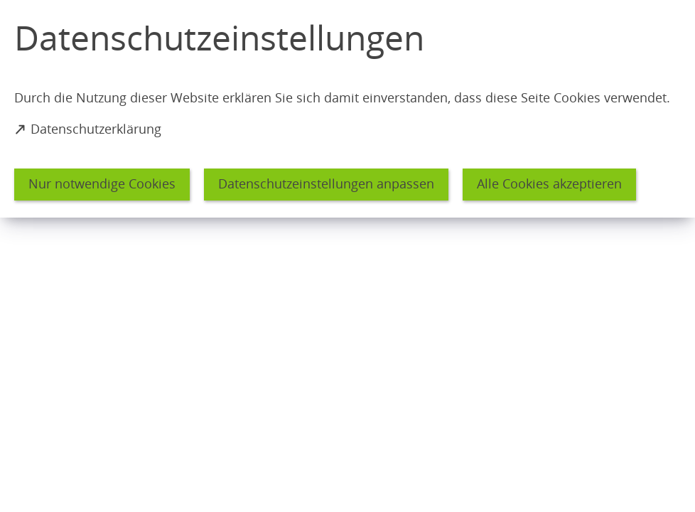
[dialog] (347, 109)
